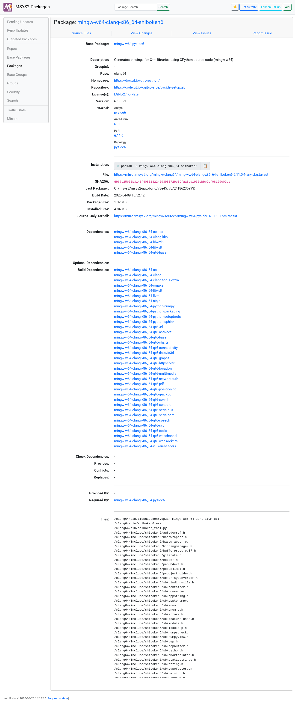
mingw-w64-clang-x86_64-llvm (136, 296)
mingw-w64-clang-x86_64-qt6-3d (138, 327)
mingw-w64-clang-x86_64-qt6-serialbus (143, 410)
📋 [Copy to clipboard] (205, 166)
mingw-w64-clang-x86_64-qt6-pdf (139, 384)
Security (13, 92)
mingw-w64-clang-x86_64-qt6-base (140, 252)
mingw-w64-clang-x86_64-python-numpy (144, 306)
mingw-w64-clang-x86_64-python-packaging (147, 311)
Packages (14, 66)
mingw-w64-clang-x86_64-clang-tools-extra (146, 280)
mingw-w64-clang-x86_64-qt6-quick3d (142, 394)
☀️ (235, 7)
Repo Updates (18, 30)
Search (163, 7)
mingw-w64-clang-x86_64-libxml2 (139, 242)
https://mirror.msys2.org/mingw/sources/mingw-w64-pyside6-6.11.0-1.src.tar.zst (175, 216)
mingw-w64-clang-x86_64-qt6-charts (141, 342)
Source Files (81, 33)
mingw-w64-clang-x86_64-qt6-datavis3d (144, 353)
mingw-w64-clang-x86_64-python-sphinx (144, 322)
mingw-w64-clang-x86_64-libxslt (138, 247)
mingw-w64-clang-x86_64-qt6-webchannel (145, 436)
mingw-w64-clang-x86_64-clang (137, 275)
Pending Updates (20, 22)
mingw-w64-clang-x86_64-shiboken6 (120, 22)
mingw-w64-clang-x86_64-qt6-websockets (146, 441)
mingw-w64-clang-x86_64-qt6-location (143, 368)
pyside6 (120, 112)
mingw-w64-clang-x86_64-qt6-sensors (142, 405)
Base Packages (19, 57)
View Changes (142, 33)
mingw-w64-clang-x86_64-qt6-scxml (141, 400)
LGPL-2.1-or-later (127, 94)
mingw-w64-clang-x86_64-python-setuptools (147, 317)
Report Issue (262, 33)
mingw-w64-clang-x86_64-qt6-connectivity (146, 348)
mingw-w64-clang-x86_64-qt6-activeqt (142, 332)
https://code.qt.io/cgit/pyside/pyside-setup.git (149, 87)
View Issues (202, 33)
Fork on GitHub (270, 7)
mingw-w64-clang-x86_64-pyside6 (139, 500)
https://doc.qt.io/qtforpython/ (137, 80)
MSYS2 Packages (26, 7)
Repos (12, 49)
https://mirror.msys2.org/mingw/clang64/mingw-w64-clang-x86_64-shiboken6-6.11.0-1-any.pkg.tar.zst (191, 174)
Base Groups (17, 75)
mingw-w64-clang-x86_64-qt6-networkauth (146, 379)
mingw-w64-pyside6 (129, 44)
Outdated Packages (22, 39)
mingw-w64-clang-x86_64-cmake (138, 285)
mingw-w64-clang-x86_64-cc (135, 270)
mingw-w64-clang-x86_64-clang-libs (141, 237)
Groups (12, 83)
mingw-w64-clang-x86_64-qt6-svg (139, 425)
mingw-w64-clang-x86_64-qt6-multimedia (145, 373)
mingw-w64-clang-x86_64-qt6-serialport (144, 415)
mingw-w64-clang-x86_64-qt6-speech (142, 420)
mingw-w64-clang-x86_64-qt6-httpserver (144, 363)
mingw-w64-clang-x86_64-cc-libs (138, 232)
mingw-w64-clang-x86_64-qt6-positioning (145, 389)
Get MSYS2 (249, 7)
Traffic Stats (16, 110)
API (287, 7)
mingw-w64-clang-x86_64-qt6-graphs (141, 358)
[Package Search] (136, 7)
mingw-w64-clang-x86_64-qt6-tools (140, 431)
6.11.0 (118, 124)
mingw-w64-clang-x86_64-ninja (137, 301)
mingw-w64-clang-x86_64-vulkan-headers (145, 446)
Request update (57, 698)
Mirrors (12, 119)
